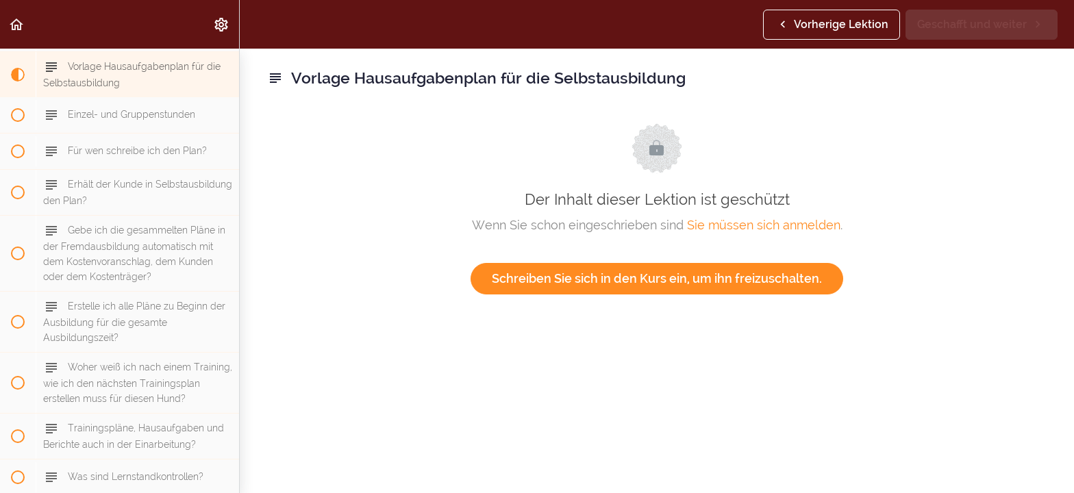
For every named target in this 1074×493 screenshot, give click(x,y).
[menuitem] (222, 24)
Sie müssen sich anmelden (763, 225)
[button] (17, 24)
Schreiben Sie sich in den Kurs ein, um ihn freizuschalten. (657, 278)
